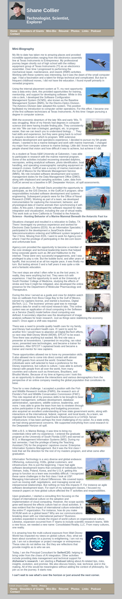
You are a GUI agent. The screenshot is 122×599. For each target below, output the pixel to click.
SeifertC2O (63, 552)
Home (13, 31)
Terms (34, 586)
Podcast (96, 31)
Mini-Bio (51, 31)
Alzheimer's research (25, 561)
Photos (75, 31)
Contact (15, 34)
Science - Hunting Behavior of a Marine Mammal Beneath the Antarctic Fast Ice (60, 216)
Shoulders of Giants (32, 31)
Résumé (63, 31)
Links (85, 31)
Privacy (43, 586)
